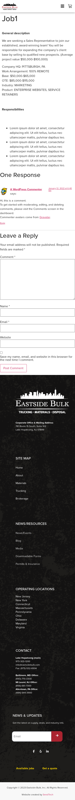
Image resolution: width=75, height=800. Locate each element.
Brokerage (22, 499)
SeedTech (48, 794)
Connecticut (23, 604)
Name (5, 306)
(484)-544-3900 (24, 692)
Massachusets (24, 608)
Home (19, 468)
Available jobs (25, 768)
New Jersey (23, 597)
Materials (21, 483)
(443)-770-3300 (24, 678)
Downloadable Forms (28, 556)
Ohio (18, 616)
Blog (18, 541)
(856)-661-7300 (23, 685)
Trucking (21, 491)
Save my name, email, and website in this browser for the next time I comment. (36, 358)
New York (21, 600)
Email (4, 322)
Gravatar (44, 217)
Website (5, 337)
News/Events (23, 533)
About (19, 475)
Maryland (21, 624)
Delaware (21, 620)
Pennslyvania (23, 612)
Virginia (20, 627)
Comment (7, 257)
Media (19, 548)
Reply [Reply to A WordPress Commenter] (2, 223)
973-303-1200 (23, 661)
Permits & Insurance (28, 564)
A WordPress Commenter (26, 189)
